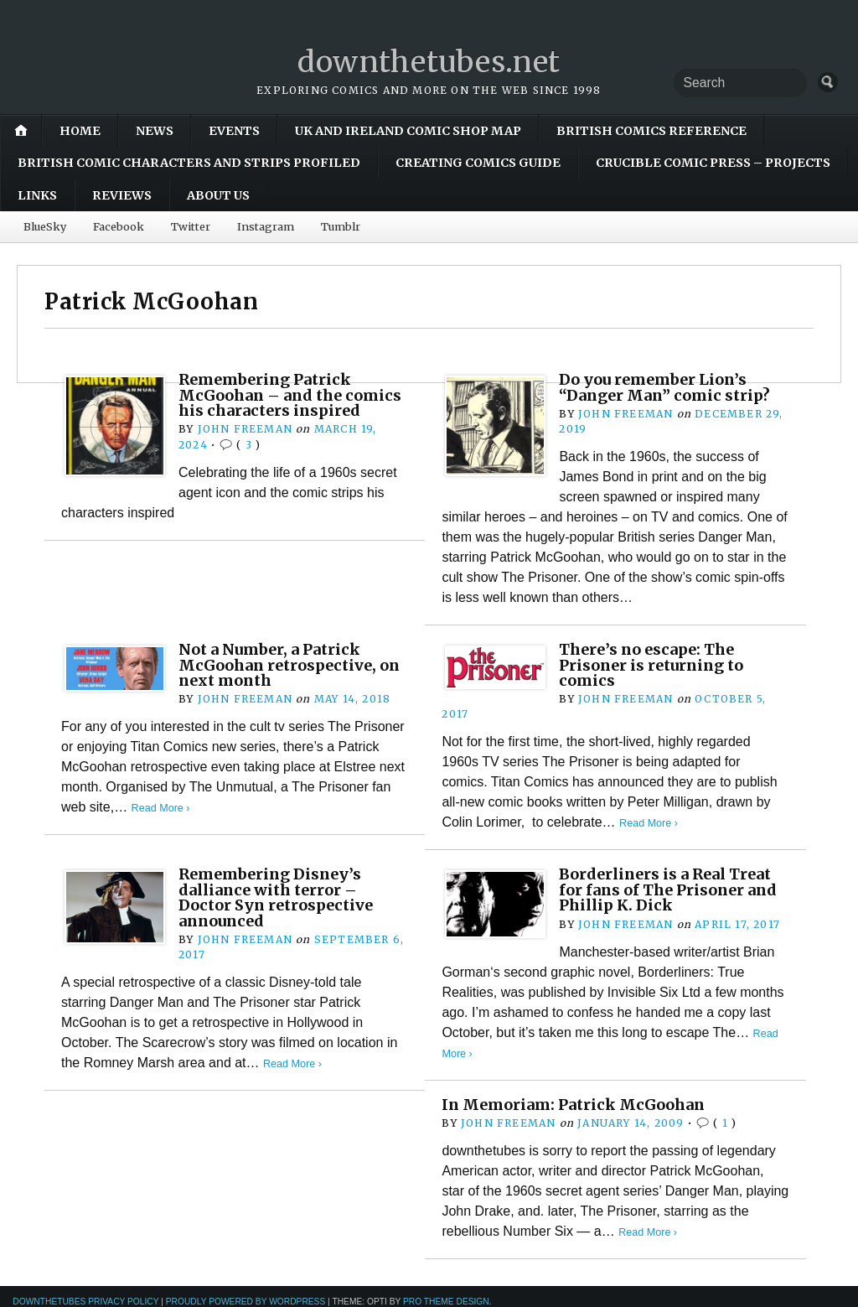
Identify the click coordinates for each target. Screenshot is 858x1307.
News (154, 130)
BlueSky (44, 226)
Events (234, 130)
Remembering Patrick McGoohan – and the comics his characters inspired (293, 395)
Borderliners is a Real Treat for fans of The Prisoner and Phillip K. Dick (671, 889)
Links (37, 195)
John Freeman (245, 429)
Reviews (122, 195)
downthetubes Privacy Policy (85, 1301)
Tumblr (340, 226)
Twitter (190, 226)
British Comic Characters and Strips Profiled (189, 162)
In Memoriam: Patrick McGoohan (577, 1104)
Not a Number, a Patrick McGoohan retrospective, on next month (293, 665)
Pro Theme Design (446, 1301)
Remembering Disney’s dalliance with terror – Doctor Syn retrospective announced (278, 897)
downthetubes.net (429, 61)
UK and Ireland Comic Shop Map (408, 130)
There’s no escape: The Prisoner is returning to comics (655, 665)
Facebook (118, 226)
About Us (218, 195)
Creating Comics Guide (478, 162)
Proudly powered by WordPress (246, 1301)
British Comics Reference (651, 130)
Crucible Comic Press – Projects (713, 162)
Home (80, 130)
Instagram (265, 226)
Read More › (161, 807)
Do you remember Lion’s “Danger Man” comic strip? (667, 387)
